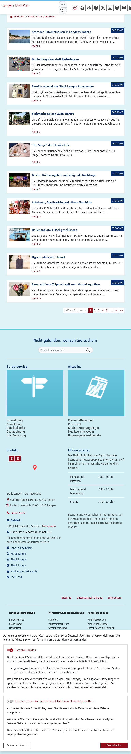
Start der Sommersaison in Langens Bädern (61, 32)
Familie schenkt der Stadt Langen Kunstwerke (63, 86)
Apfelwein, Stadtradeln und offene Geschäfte (62, 202)
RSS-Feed (16, 577)
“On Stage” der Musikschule (51, 145)
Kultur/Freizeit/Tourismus (41, 16)
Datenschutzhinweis (17, 745)
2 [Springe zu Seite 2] (94, 310)
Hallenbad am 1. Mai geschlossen (54, 230)
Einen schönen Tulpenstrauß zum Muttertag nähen (66, 284)
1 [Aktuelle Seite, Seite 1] (90, 310)
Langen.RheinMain (21, 547)
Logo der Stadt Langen (20, 5)
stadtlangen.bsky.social (24, 571)
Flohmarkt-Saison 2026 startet (53, 113)
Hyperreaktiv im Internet (48, 257)
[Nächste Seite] (116, 310)
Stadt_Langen (19, 553)
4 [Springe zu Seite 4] (102, 310)
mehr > (36, 45)
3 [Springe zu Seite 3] (98, 310)
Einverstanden (113, 745)
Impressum (49, 526)
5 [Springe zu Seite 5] (106, 310)
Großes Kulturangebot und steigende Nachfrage (64, 175)
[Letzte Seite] (121, 310)
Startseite (19, 16)
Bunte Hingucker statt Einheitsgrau (55, 59)
